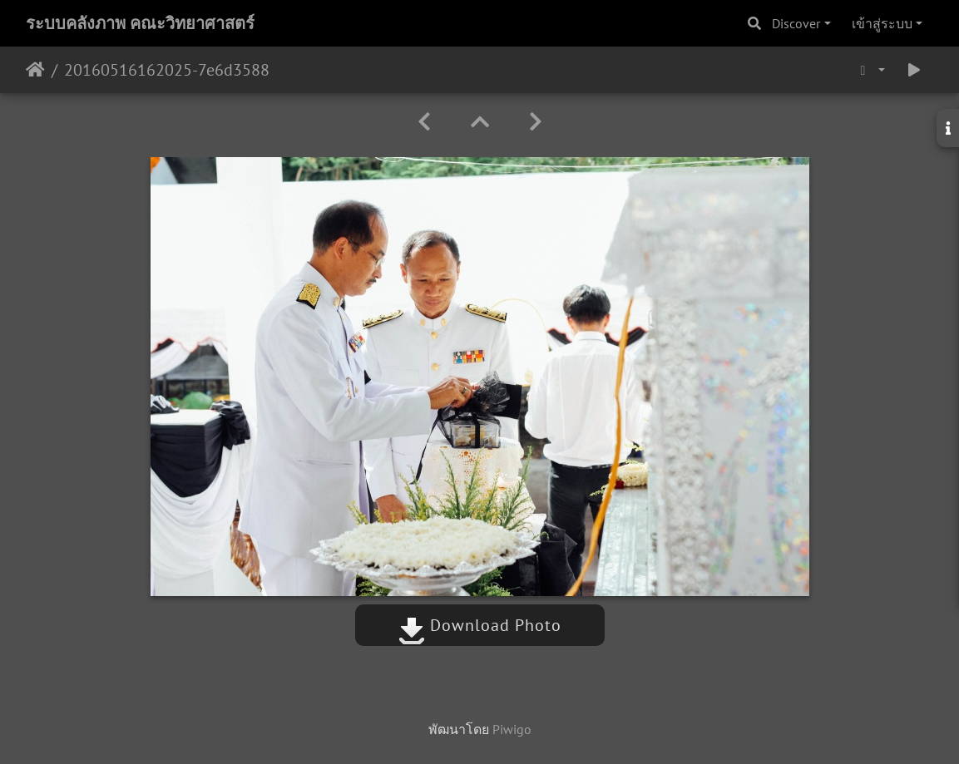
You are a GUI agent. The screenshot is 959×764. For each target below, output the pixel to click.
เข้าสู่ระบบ (882, 23)
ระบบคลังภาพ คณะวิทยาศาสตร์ (140, 23)
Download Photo (479, 625)
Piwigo (511, 729)
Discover (796, 23)
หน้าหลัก (35, 69)
